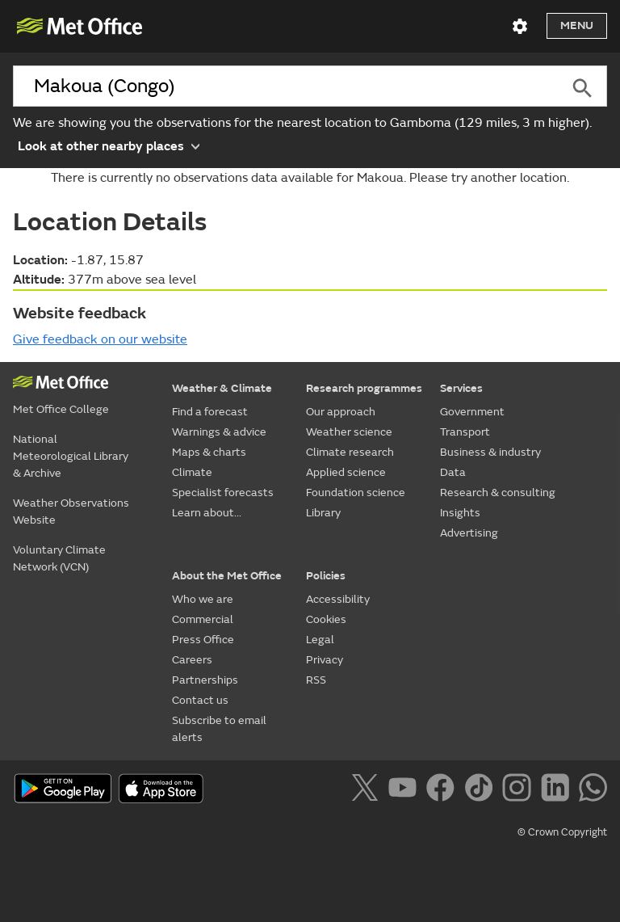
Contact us (200, 700)
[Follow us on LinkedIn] (558, 790)
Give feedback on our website (100, 339)
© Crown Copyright (562, 832)
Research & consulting (497, 492)
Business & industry (490, 452)
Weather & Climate (222, 388)
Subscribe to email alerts (219, 729)
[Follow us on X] (367, 790)
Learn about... (206, 513)
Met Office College (61, 409)
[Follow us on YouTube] (405, 790)
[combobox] (285, 86)
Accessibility (338, 599)
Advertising (469, 533)
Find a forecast (210, 412)
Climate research (350, 452)
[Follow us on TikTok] (481, 790)
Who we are (202, 599)
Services (461, 388)
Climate (192, 472)
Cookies (326, 619)
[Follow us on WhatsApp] (593, 790)
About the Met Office (227, 576)
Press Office (203, 639)
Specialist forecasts (223, 492)
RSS (316, 680)
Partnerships (205, 680)
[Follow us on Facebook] (443, 790)
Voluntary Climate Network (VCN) (59, 558)
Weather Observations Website (71, 511)
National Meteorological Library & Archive (70, 456)
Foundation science (355, 492)
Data (453, 472)
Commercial (202, 619)
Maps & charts (209, 452)
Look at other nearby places (108, 145)
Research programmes (364, 388)
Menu (576, 25)
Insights (460, 513)
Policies (326, 576)
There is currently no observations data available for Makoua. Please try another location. (310, 178)
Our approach (340, 412)
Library (323, 513)
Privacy (324, 660)
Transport (465, 432)
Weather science (349, 432)
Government (472, 412)
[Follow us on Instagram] (519, 790)
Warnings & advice (219, 432)
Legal (320, 639)
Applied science (346, 472)
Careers (192, 660)
